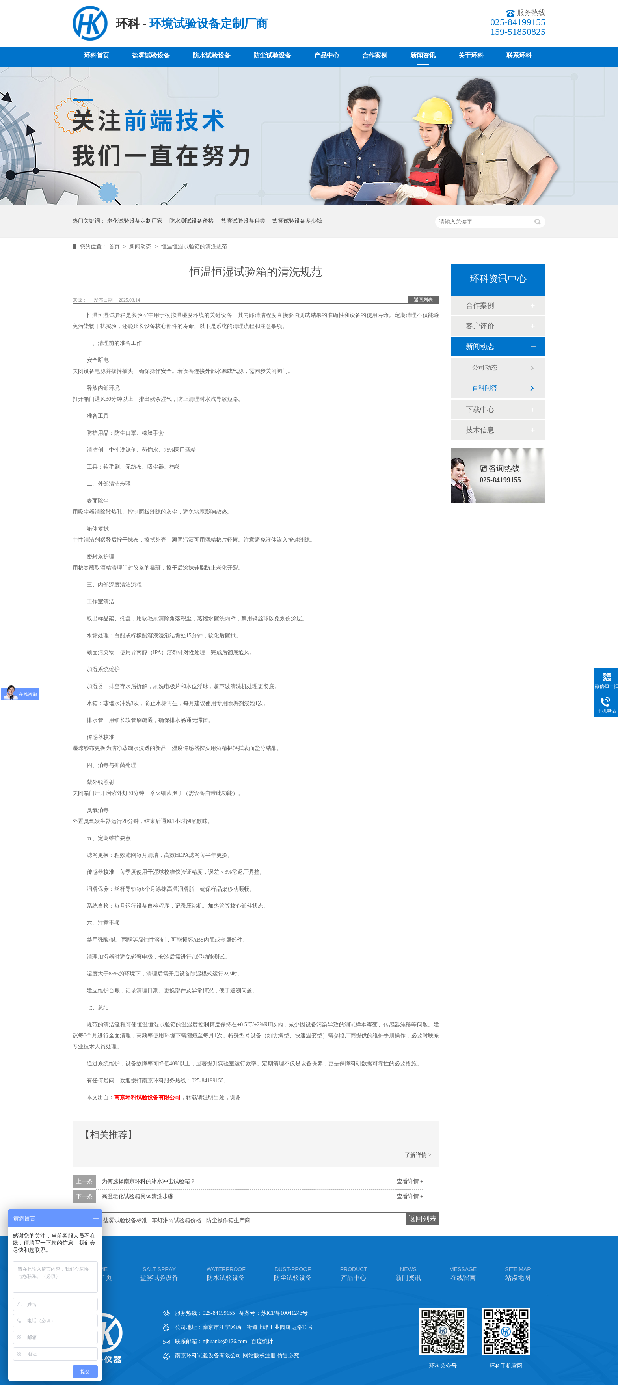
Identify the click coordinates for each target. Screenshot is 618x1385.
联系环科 (519, 55)
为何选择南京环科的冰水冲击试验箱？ (148, 1181)
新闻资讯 (423, 55)
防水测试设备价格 (191, 221)
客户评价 (480, 326)
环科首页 (96, 55)
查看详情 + (410, 1181)
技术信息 (480, 430)
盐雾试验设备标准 (125, 1220)
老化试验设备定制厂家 (134, 221)
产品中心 (326, 55)
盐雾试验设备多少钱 (297, 221)
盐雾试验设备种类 (243, 221)
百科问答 (484, 387)
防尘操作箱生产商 (228, 1220)
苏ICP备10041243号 (284, 1313)
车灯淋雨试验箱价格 (176, 1220)
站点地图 (518, 1273)
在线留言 (463, 1273)
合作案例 (374, 55)
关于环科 (471, 55)
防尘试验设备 (272, 55)
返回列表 (423, 299)
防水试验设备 (212, 55)
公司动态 (484, 367)
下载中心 (480, 409)
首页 (115, 246)
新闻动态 (141, 246)
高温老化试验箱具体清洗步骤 (137, 1196)
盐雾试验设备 (151, 55)
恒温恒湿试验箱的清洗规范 (194, 246)
